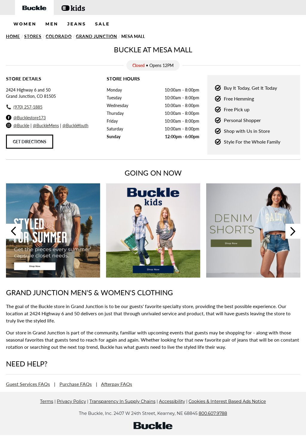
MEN (51, 24)
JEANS (76, 24)
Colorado (59, 36)
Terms (46, 401)
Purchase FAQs (75, 384)
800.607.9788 (213, 413)
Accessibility (172, 401)
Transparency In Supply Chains (123, 401)
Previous (13, 231)
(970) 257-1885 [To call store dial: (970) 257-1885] (27, 106)
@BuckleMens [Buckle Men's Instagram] (46, 125)
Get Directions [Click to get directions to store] (29, 141)
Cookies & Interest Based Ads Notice (227, 401)
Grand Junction (96, 36)
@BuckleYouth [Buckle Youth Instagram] (75, 125)
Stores (33, 36)
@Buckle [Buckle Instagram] (21, 125)
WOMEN (24, 24)
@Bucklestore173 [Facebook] (29, 117)
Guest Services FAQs (28, 384)
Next (292, 231)
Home (13, 36)
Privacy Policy (71, 401)
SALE (102, 24)
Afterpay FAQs (116, 384)
